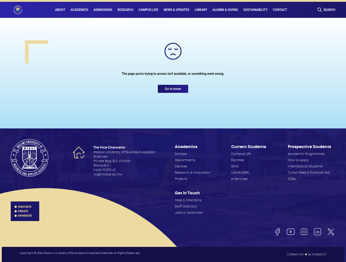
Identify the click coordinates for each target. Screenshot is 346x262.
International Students (305, 166)
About (60, 10)
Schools (181, 154)
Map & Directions (188, 200)
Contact (280, 10)
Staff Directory (186, 206)
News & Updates (176, 10)
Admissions (102, 10)
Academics (79, 10)
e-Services (239, 179)
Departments (185, 160)
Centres (181, 166)
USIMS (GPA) (240, 173)
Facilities (237, 160)
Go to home (173, 89)
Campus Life (148, 10)
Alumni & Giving (225, 10)
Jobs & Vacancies (189, 213)
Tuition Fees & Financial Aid (309, 173)
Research (125, 10)
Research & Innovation (192, 173)
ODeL (292, 179)
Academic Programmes (306, 154)
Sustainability (255, 10)
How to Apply (298, 160)
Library (201, 10)
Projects (181, 179)
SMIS (235, 166)
